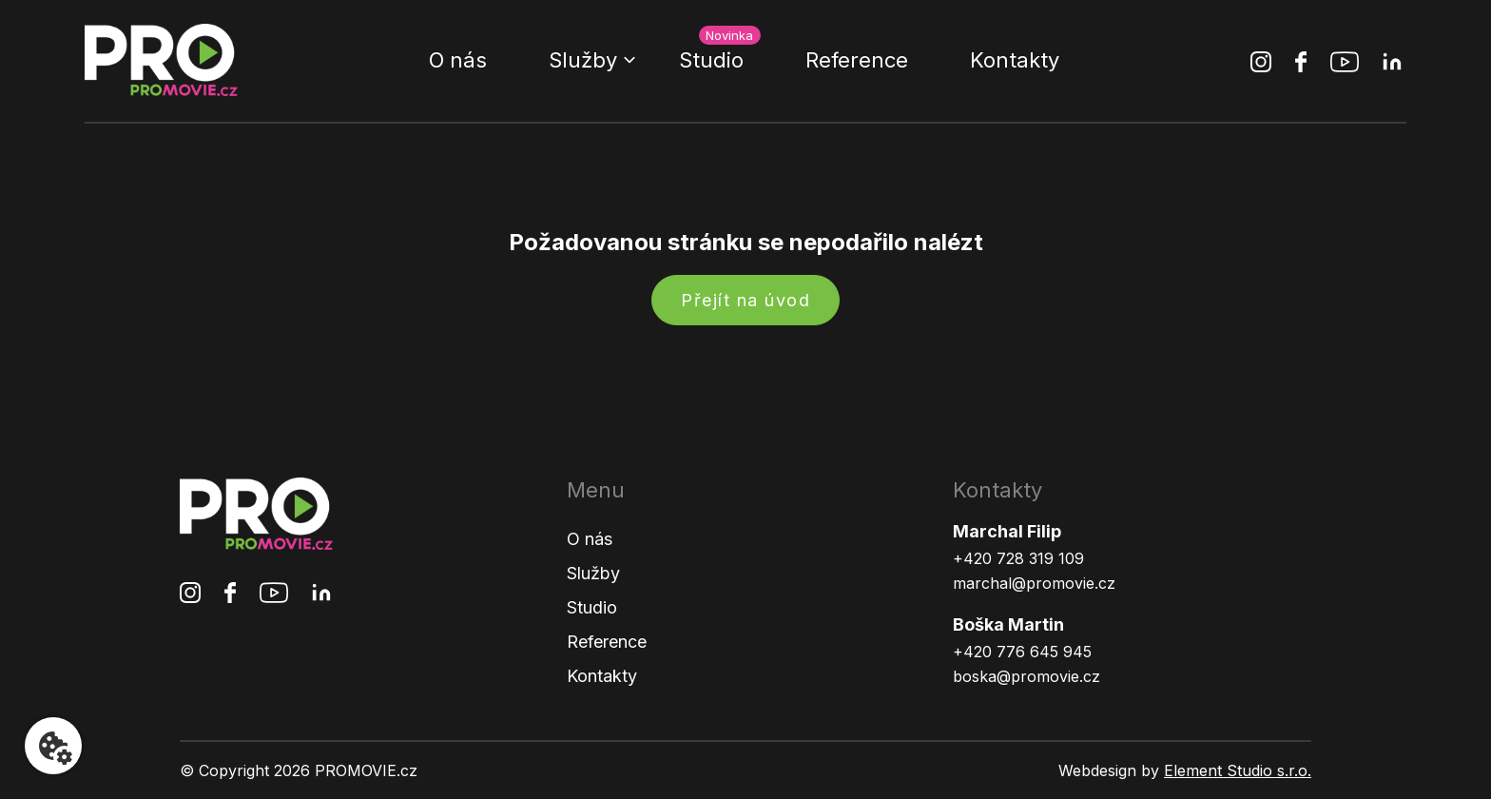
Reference (856, 60)
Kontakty (1014, 60)
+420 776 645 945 (1022, 651)
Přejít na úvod (745, 300)
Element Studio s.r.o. (1237, 770)
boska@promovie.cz (1026, 676)
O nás (458, 60)
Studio (711, 60)
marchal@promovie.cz (1034, 583)
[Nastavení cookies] (53, 745)
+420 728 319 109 (1018, 558)
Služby (583, 60)
